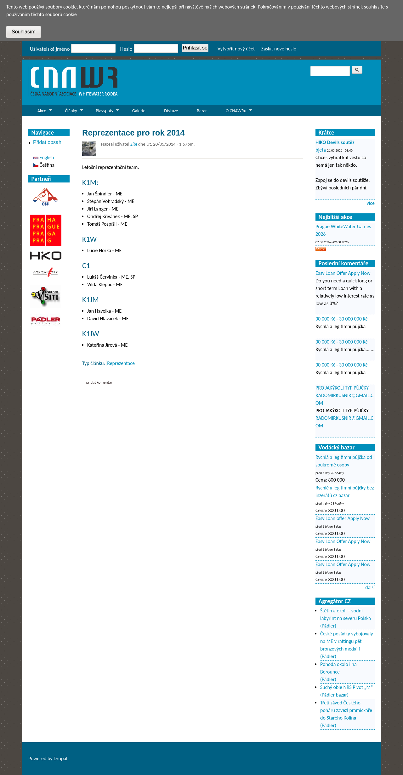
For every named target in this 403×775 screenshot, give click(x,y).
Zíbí (133, 144)
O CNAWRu (234, 112)
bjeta (320, 150)
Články (69, 112)
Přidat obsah (47, 142)
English (43, 157)
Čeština (43, 165)
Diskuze (171, 110)
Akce (40, 112)
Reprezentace (121, 363)
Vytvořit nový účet (236, 49)
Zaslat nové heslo (278, 49)
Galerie (138, 110)
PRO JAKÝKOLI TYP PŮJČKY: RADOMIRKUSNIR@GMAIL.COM (344, 395)
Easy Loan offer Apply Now (342, 518)
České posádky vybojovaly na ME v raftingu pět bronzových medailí (346, 641)
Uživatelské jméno (50, 49)
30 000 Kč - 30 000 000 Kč (341, 319)
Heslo (126, 49)
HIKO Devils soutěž (335, 142)
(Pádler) (328, 626)
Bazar (202, 110)
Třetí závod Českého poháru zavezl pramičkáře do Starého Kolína (346, 710)
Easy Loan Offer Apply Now (342, 273)
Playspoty (103, 112)
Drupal (60, 758)
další (370, 587)
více (370, 203)
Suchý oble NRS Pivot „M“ (346, 687)
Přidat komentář (99, 382)
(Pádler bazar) (334, 695)
